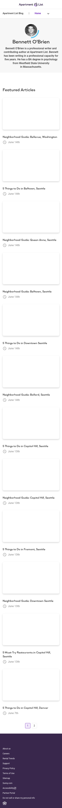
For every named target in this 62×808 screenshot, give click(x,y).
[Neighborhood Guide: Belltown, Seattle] (31, 268)
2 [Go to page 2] (34, 725)
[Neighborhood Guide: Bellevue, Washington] (31, 114)
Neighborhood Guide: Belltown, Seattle (27, 291)
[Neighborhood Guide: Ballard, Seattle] (31, 372)
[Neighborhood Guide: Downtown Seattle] (31, 578)
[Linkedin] (11, 803)
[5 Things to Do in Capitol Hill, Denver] (31, 685)
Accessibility (10, 788)
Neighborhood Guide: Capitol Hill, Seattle (29, 497)
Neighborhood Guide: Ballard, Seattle (26, 394)
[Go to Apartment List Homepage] (31, 4)
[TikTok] (42, 803)
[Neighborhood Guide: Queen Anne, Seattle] (31, 217)
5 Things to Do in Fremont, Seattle (24, 549)
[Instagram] (23, 803)
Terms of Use (8, 773)
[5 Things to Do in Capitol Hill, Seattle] (31, 423)
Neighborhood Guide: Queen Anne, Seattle (29, 240)
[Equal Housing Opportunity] (5, 803)
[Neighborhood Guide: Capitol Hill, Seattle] (31, 475)
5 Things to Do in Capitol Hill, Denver (25, 707)
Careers (6, 753)
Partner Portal (9, 793)
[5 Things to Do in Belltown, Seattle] (31, 165)
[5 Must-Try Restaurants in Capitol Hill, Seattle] (31, 629)
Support (6, 763)
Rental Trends (9, 758)
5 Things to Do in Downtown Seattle (25, 343)
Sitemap (6, 778)
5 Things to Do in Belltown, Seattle (24, 188)
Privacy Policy (9, 768)
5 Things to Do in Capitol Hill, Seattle (25, 446)
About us (7, 749)
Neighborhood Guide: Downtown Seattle (28, 600)
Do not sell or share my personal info (19, 798)
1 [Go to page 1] (27, 725)
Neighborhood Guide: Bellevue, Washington (30, 137)
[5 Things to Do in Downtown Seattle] (31, 320)
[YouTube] (36, 803)
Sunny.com (7, 783)
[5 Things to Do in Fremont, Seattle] (31, 526)
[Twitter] (30, 803)
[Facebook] (17, 803)
